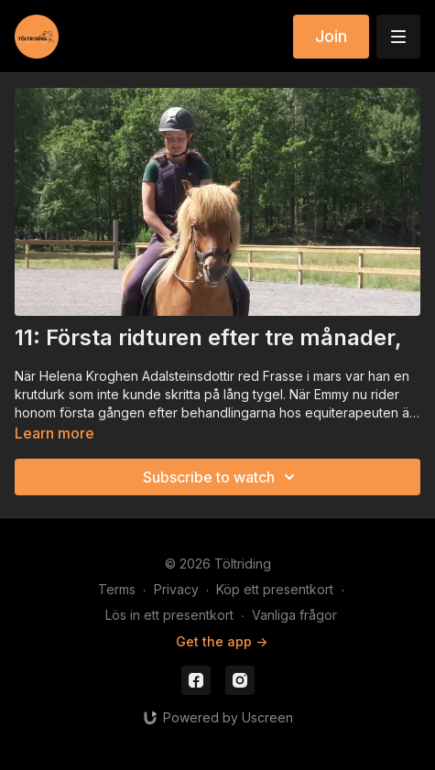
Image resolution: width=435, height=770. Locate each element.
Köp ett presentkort (274, 589)
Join (331, 36)
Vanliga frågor (294, 615)
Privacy (176, 589)
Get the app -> (221, 641)
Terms (117, 589)
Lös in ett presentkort (169, 615)
